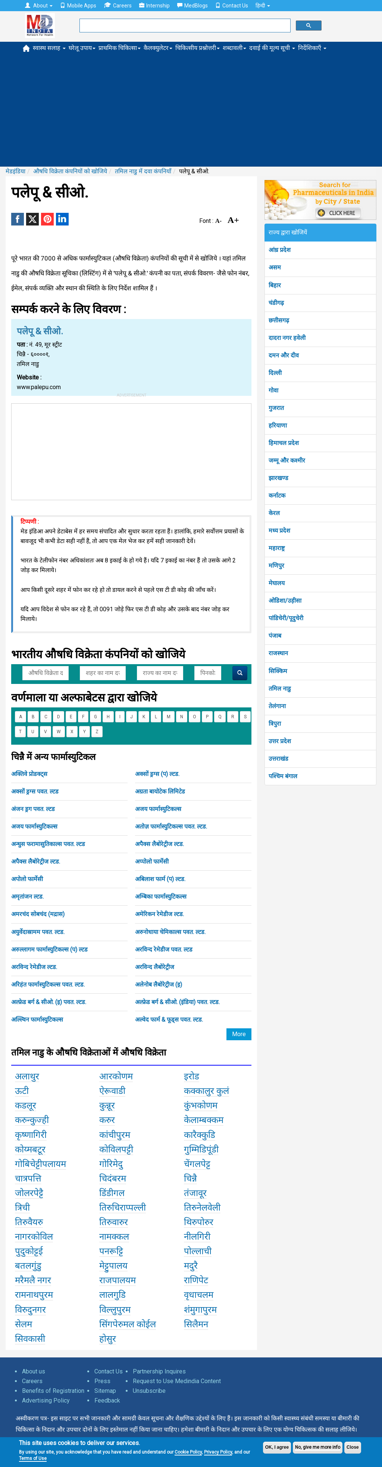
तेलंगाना (277, 706)
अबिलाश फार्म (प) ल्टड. (160, 879)
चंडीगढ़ (276, 302)
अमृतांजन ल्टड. (27, 896)
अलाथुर (27, 1076)
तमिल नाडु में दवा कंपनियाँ (143, 171)
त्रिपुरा (275, 723)
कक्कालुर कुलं (206, 1091)
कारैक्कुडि (199, 1135)
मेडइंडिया (15, 171)
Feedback (107, 1400)
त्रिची (22, 1207)
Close (353, 1447)
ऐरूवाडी (112, 1091)
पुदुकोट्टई (29, 1251)
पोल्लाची (198, 1251)
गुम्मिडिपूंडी (201, 1149)
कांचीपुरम (114, 1135)
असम (275, 267)
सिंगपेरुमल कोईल (127, 1324)
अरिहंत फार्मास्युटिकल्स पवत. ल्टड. (48, 984)
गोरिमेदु (111, 1164)
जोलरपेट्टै (29, 1193)
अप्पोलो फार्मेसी (152, 861)
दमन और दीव (284, 355)
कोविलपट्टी (116, 1149)
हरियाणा (278, 425)
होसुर (107, 1339)
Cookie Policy (188, 1452)
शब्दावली (234, 47)
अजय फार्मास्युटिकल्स (158, 809)
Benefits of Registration (53, 1390)
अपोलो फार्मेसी (27, 879)
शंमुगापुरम (200, 1309)
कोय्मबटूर (30, 1149)
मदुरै (191, 1266)
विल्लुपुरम (115, 1309)
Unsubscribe (149, 1390)
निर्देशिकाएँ (312, 47)
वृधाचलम (198, 1295)
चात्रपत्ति (28, 1178)
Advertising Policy (46, 1400)
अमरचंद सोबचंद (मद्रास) (38, 914)
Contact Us (231, 6)
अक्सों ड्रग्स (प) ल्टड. (157, 773)
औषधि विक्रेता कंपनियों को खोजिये (70, 171)
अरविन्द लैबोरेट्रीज (154, 967)
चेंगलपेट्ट (197, 1164)
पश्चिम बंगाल (283, 776)
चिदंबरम (112, 1178)
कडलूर (25, 1105)
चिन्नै (190, 1178)
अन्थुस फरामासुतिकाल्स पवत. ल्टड (48, 844)
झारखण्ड (278, 478)
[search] (184, 26)
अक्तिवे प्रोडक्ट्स (29, 773)
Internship (154, 6)
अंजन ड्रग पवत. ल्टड (33, 809)
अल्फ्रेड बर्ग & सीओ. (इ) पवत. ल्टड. (48, 1002)
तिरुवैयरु (29, 1222)
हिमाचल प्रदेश (284, 443)
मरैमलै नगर (33, 1280)
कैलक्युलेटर (158, 47)
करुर (107, 1120)
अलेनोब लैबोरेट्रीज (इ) (158, 984)
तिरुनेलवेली (202, 1207)
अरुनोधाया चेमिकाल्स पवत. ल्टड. (170, 932)
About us (33, 1371)
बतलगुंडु (28, 1266)
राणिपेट (196, 1280)
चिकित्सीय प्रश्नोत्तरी (197, 47)
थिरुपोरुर (198, 1222)
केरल (274, 513)
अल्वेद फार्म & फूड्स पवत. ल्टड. (169, 1019)
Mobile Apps (78, 6)
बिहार (275, 285)
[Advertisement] (191, 110)
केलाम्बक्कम (203, 1120)
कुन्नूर (107, 1105)
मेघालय (277, 583)
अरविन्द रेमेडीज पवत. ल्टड (163, 949)
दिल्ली (275, 372)
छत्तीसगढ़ (279, 320)
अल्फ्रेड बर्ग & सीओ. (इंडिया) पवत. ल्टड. (177, 1002)
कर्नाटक (277, 495)
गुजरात (276, 407)
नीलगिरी (197, 1236)
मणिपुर (276, 565)
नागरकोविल (34, 1236)
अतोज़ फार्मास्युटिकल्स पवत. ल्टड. (171, 826)
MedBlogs (192, 6)
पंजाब (275, 635)
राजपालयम (117, 1280)
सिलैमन (196, 1324)
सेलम (23, 1324)
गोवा (273, 390)
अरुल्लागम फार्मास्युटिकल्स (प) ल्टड (49, 949)
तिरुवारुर (113, 1222)
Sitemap (105, 1390)
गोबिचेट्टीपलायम (40, 1164)
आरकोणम (116, 1076)
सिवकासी (30, 1339)
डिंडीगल (112, 1193)
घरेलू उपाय (82, 47)
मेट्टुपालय (113, 1266)
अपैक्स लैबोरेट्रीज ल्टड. (159, 844)
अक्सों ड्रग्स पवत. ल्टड (35, 791)
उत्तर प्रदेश (280, 741)
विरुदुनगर (30, 1309)
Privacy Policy (218, 1452)
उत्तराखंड (278, 758)
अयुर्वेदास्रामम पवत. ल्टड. (38, 932)
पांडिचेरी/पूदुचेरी (286, 618)
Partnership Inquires (159, 1371)
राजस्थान (278, 653)
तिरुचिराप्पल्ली (122, 1207)
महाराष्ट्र (277, 548)
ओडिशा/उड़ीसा (285, 600)
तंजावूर (195, 1193)
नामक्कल (114, 1236)
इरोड (191, 1076)
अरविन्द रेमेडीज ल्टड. (34, 967)
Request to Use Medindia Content (177, 1381)
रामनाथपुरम (34, 1295)
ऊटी (22, 1091)
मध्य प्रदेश (279, 530)
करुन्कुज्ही (32, 1120)
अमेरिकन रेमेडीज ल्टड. (159, 914)
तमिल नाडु (280, 688)
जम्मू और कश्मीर (287, 460)
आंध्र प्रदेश (280, 249)
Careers (118, 5)
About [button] (39, 6)
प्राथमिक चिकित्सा (119, 47)
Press (102, 1381)
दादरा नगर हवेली (287, 337)
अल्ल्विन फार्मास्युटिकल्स (37, 1019)
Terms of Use (33, 1458)
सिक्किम (278, 671)
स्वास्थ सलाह (49, 47)
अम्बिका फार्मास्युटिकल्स (161, 896)
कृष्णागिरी (31, 1135)
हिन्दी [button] (263, 6)
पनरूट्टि (111, 1251)
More (239, 1034)
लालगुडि (112, 1295)
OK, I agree (277, 1447)
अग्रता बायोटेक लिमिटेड (160, 791)
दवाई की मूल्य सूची (272, 47)
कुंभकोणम (200, 1105)
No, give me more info (317, 1447)
